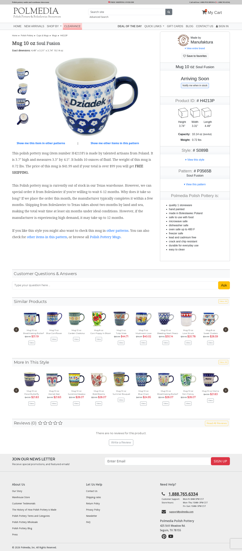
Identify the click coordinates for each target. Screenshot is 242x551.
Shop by (53, 26)
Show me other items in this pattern (115, 143)
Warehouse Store (21, 497)
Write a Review (121, 442)
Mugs (54, 35)
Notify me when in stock (195, 85)
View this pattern (195, 184)
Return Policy (93, 503)
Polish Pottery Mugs (105, 237)
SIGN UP (220, 461)
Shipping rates (93, 497)
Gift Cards (175, 26)
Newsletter (91, 516)
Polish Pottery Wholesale (25, 522)
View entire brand (195, 48)
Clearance (72, 26)
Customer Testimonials (23, 503)
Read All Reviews (217, 423)
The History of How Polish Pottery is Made (34, 509)
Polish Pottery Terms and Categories (31, 516)
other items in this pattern (47, 237)
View (31, 342)
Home (17, 26)
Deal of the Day (130, 26)
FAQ (88, 522)
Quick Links (153, 26)
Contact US (204, 26)
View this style (195, 159)
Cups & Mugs (43, 35)
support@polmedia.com (181, 511)
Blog (189, 26)
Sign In (222, 26)
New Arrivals (34, 26)
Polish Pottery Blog (22, 528)
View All (223, 301)
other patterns (118, 231)
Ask (224, 285)
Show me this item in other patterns (41, 143)
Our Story (17, 491)
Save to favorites (195, 56)
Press (15, 534)
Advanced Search (99, 16)
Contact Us (91, 491)
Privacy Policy (93, 509)
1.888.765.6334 (222, 2)
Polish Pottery (27, 35)
